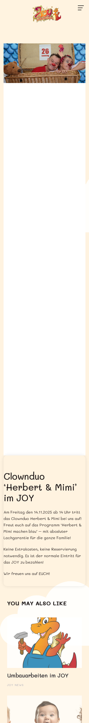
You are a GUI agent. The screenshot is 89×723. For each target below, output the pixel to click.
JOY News (15, 685)
